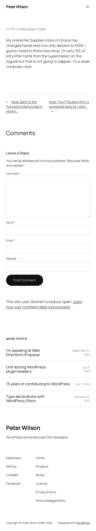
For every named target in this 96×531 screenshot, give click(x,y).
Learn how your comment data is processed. (44, 304)
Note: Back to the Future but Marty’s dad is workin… (24, 106)
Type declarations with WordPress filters (25, 398)
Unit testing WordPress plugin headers (26, 369)
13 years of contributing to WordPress (38, 384)
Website (11, 258)
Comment (13, 173)
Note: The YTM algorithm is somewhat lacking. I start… (69, 104)
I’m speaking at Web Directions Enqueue (23, 352)
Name (10, 222)
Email (10, 240)
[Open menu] (87, 6)
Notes (42, 29)
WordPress (83, 523)
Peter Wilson (17, 6)
